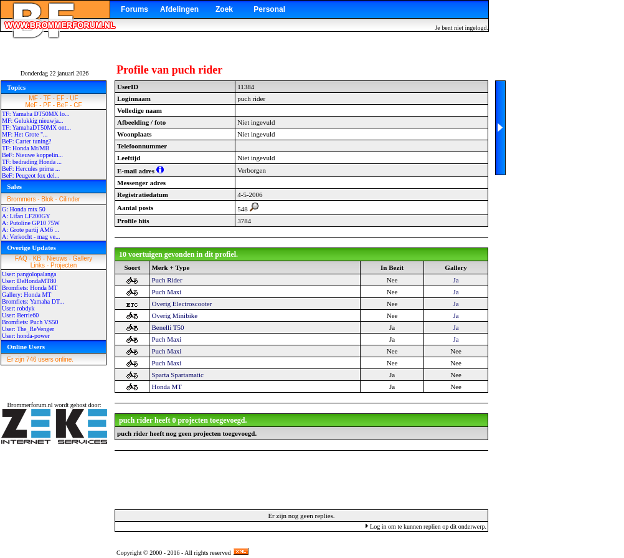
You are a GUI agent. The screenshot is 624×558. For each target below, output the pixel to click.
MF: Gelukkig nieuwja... (33, 120)
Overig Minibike (174, 315)
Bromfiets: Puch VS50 (30, 322)
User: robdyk (18, 308)
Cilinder (69, 199)
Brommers (21, 199)
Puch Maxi (166, 292)
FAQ (21, 258)
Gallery (83, 258)
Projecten (63, 265)
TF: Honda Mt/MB (25, 148)
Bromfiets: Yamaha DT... (33, 301)
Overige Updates (31, 247)
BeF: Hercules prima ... (31, 168)
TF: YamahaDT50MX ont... (36, 127)
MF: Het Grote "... (25, 134)
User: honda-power (26, 335)
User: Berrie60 (20, 315)
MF (33, 98)
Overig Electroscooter (181, 303)
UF (74, 98)
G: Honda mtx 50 (23, 209)
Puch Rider (166, 280)
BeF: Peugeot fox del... (30, 175)
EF (61, 98)
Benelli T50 (167, 327)
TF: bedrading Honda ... (32, 161)
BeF (62, 105)
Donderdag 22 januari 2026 (55, 73)
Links (38, 265)
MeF (31, 105)
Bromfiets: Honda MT (29, 287)
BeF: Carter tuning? (26, 141)
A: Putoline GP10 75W (31, 222)
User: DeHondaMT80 (29, 280)
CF (77, 105)
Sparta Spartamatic (177, 374)
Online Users (26, 346)
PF (47, 105)
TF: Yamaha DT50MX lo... (36, 113)
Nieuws (57, 258)
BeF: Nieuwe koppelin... (32, 155)
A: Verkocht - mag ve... (31, 236)
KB (37, 258)
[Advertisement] (301, 479)
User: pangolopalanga (29, 274)
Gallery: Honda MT (26, 294)
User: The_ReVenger (28, 328)
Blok (47, 199)
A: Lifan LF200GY (26, 216)
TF (47, 98)
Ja (455, 280)
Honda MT (166, 386)
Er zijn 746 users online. (40, 359)
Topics (16, 87)
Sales (14, 186)
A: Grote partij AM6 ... (30, 229)
